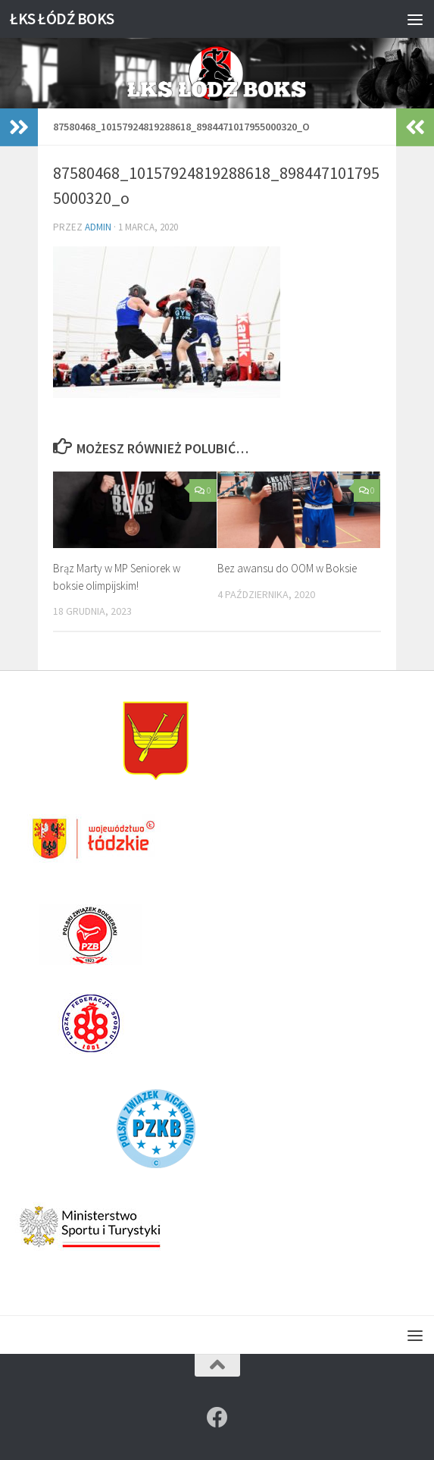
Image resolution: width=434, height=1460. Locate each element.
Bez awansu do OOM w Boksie (287, 568)
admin (98, 227)
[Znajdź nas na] (217, 1417)
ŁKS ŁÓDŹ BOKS (62, 18)
